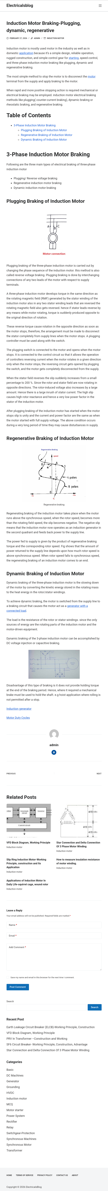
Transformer (14, 1150)
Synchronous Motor (19, 1144)
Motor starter (15, 1110)
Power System (16, 1115)
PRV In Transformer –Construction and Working (37, 1038)
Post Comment (18, 987)
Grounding (13, 1087)
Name (13, 925)
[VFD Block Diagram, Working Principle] (29, 821)
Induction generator (19, 708)
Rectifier (12, 1121)
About (75, 1175)
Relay (10, 1127)
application (26, 53)
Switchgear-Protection (21, 1133)
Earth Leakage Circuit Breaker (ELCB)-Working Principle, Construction (51, 1027)
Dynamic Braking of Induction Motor (44, 139)
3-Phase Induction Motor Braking (35, 125)
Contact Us (62, 1175)
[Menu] (100, 5)
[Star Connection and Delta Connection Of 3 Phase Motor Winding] (79, 821)
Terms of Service (24, 1175)
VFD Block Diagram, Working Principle (28, 842)
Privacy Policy (44, 1175)
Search (10, 1001)
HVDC (10, 1092)
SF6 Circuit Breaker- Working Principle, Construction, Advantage (47, 1044)
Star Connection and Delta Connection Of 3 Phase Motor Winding (48, 1050)
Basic (10, 1069)
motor (92, 76)
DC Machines (15, 1075)
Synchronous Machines (21, 1139)
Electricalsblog (20, 5)
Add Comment (17, 947)
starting (74, 58)
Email (13, 936)
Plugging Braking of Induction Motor (44, 130)
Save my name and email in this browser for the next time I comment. (42, 977)
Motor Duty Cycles (18, 717)
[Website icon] (54, 752)
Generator (13, 1081)
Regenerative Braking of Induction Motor (46, 135)
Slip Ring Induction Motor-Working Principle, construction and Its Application (26, 863)
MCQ (10, 1104)
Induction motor (55, 38)
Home (9, 1175)
